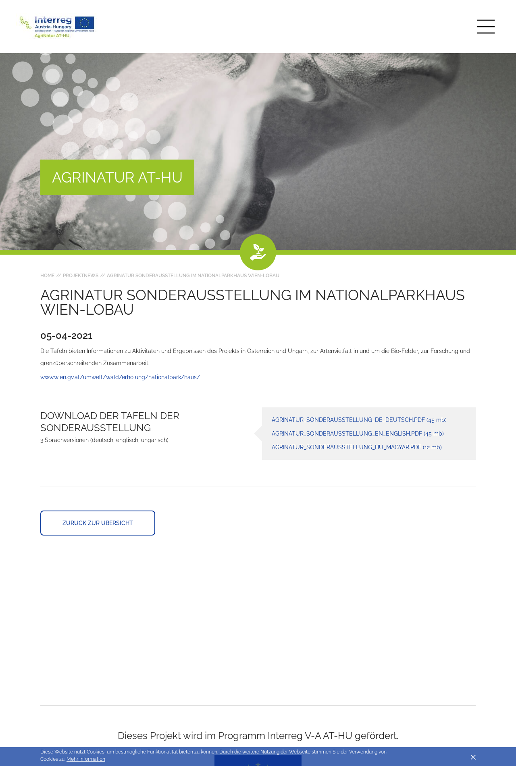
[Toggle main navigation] (485, 26)
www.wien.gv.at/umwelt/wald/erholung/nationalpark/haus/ (120, 377)
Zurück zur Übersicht (97, 523)
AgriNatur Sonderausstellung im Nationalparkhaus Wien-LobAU (193, 275)
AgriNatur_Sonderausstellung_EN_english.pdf (358, 433)
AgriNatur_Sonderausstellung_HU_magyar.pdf (357, 447)
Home (47, 275)
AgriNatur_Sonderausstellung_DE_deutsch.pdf (359, 420)
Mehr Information (86, 759)
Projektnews (80, 275)
